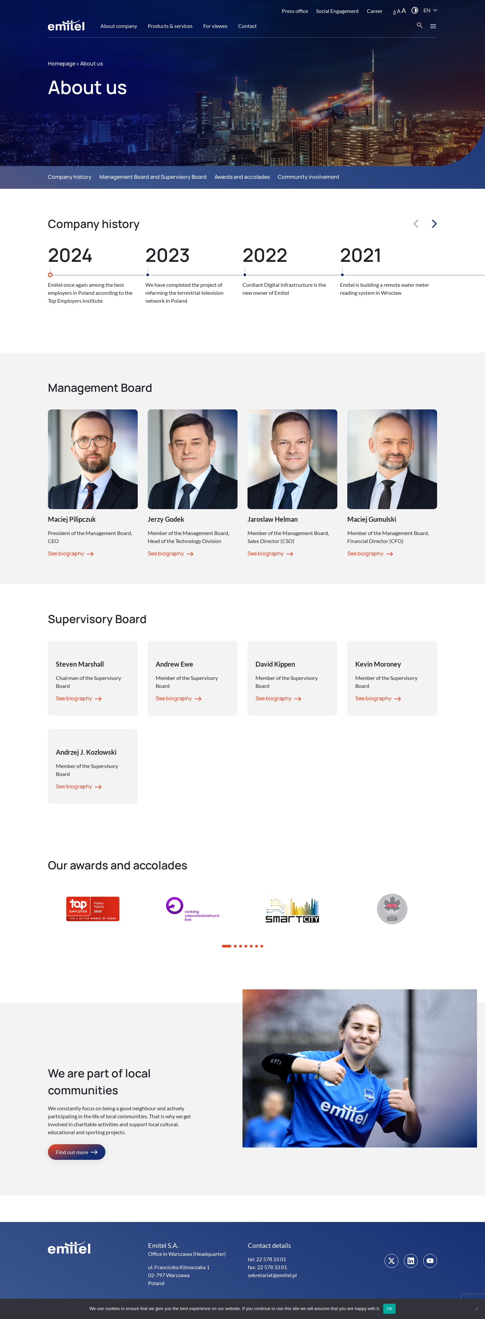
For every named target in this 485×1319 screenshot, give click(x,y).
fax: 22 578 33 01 (267, 1267)
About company (118, 26)
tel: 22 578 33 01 (267, 1259)
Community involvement (309, 176)
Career (375, 11)
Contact (247, 26)
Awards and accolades (242, 176)
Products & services (170, 26)
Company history (69, 176)
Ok (389, 1308)
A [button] (394, 11)
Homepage (61, 63)
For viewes (215, 26)
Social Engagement (337, 11)
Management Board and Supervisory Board (153, 176)
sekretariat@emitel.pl (272, 1275)
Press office (295, 11)
